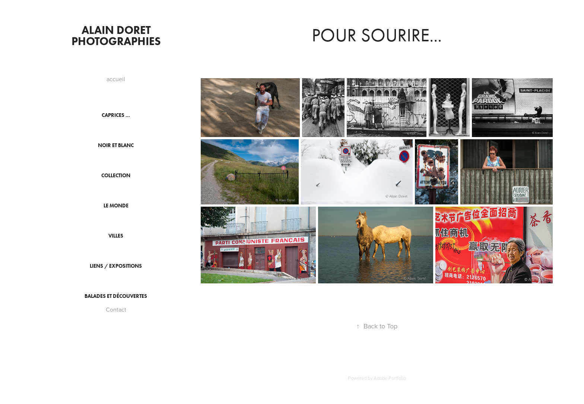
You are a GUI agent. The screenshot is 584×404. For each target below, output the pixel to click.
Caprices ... (116, 115)
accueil (116, 79)
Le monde (116, 206)
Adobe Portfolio (390, 378)
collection (115, 175)
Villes (115, 236)
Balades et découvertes (116, 296)
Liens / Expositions (116, 266)
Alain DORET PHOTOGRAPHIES (116, 35)
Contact (116, 309)
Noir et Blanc (116, 145)
